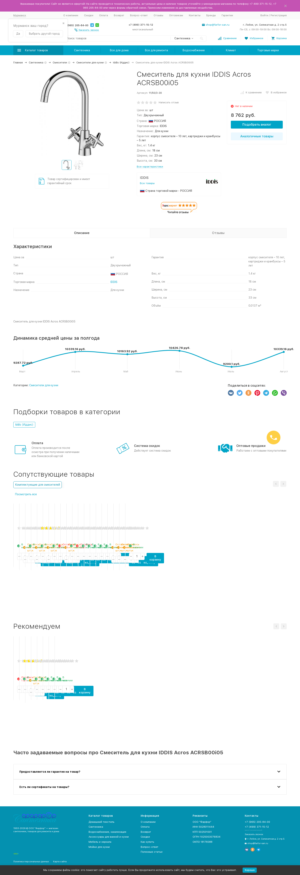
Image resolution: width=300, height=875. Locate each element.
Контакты (194, 15)
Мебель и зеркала (100, 841)
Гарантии (227, 15)
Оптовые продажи (251, 446)
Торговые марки (268, 50)
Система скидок (147, 446)
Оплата (103, 15)
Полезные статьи (151, 851)
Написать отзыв (169, 102)
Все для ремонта (156, 50)
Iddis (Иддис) (121, 62)
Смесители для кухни (90, 62)
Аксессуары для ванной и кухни (109, 836)
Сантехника (82, 50)
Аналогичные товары (256, 136)
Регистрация (279, 15)
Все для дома (119, 50)
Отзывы (158, 15)
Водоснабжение (193, 50)
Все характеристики (150, 166)
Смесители (60, 62)
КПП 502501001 (202, 831)
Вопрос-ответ (139, 15)
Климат (231, 50)
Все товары (147, 183)
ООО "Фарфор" (202, 821)
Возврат (119, 15)
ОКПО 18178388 (202, 841)
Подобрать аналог (256, 124)
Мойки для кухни (99, 846)
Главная (18, 62)
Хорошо (250, 870)
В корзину (47, 602)
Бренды (211, 15)
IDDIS (114, 282)
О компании (70, 15)
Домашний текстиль (101, 821)
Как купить (147, 841)
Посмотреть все (26, 494)
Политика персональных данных (31, 861)
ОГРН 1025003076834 (206, 836)
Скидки (88, 15)
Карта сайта (60, 861)
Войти (264, 15)
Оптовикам (176, 15)
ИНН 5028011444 (203, 826)
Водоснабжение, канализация (107, 831)
